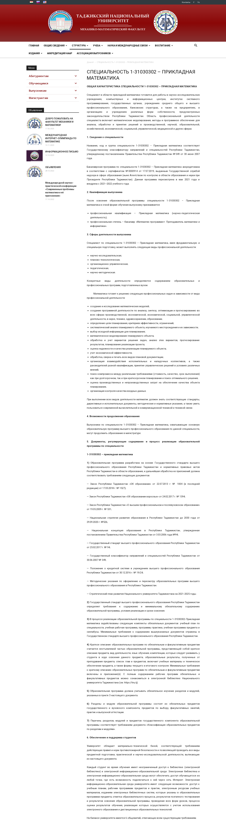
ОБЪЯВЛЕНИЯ (53, 167)
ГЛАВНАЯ (34, 45)
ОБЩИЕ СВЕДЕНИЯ (55, 45)
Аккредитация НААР (59, 53)
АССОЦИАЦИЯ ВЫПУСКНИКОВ (95, 53)
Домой (90, 62)
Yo (198, 2)
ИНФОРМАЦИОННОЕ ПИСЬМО (61, 151)
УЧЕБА (98, 45)
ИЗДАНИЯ (35, 53)
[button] (196, 45)
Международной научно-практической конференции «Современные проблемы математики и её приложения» (60, 189)
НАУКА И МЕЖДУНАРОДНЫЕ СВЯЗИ (129, 45)
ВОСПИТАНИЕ (164, 45)
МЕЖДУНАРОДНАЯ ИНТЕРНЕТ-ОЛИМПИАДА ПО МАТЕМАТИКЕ (60, 138)
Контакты (186, 2)
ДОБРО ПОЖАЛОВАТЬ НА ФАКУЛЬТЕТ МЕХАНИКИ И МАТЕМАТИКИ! (59, 121)
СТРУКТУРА (80, 45)
